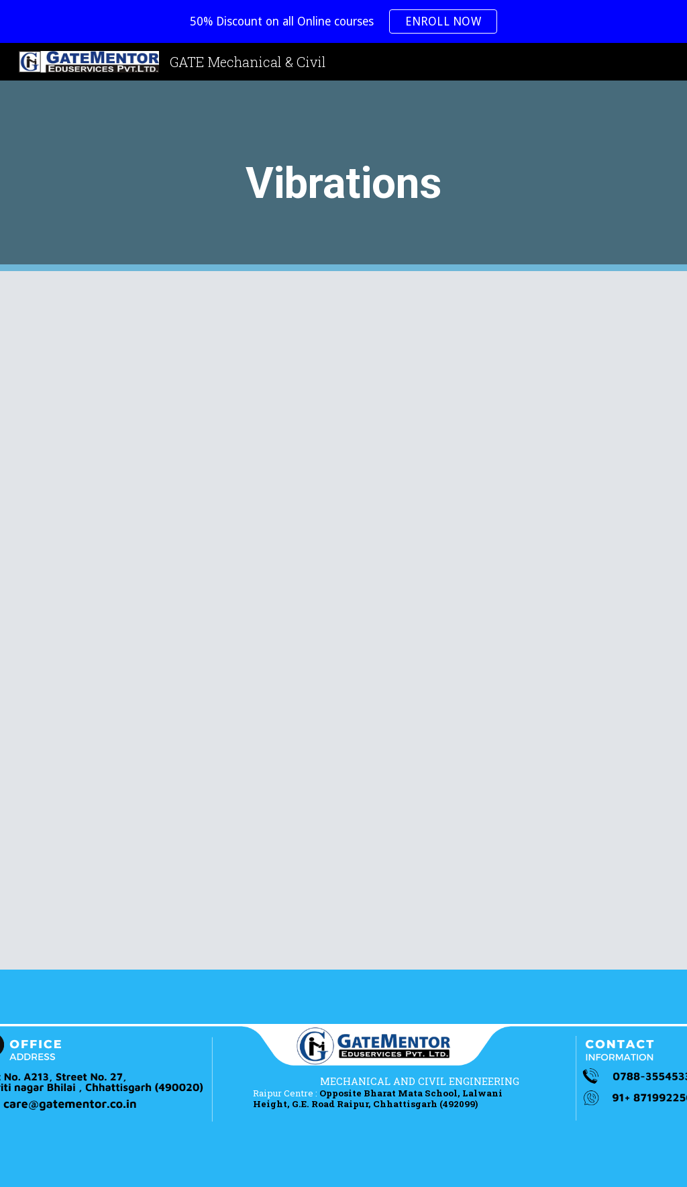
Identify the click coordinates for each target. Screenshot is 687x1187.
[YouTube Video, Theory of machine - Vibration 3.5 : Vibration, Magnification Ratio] (188, 853)
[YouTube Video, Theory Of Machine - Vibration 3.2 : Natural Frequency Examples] (499, 387)
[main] (343, 176)
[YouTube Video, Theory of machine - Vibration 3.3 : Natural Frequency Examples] (188, 620)
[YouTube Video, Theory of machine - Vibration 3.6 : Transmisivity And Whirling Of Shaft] (499, 853)
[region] (343, 21)
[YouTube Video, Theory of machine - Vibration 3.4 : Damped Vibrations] (499, 620)
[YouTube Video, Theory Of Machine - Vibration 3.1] (188, 387)
